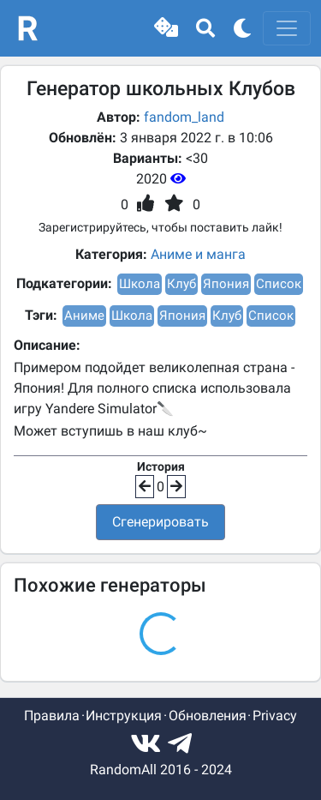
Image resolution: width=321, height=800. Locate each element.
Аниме (84, 315)
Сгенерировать (160, 522)
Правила (52, 715)
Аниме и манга (198, 254)
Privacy (275, 715)
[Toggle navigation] (287, 28)
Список (278, 284)
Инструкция (124, 715)
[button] (166, 28)
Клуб (181, 284)
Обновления (208, 715)
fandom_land (184, 117)
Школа (139, 284)
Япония (226, 284)
